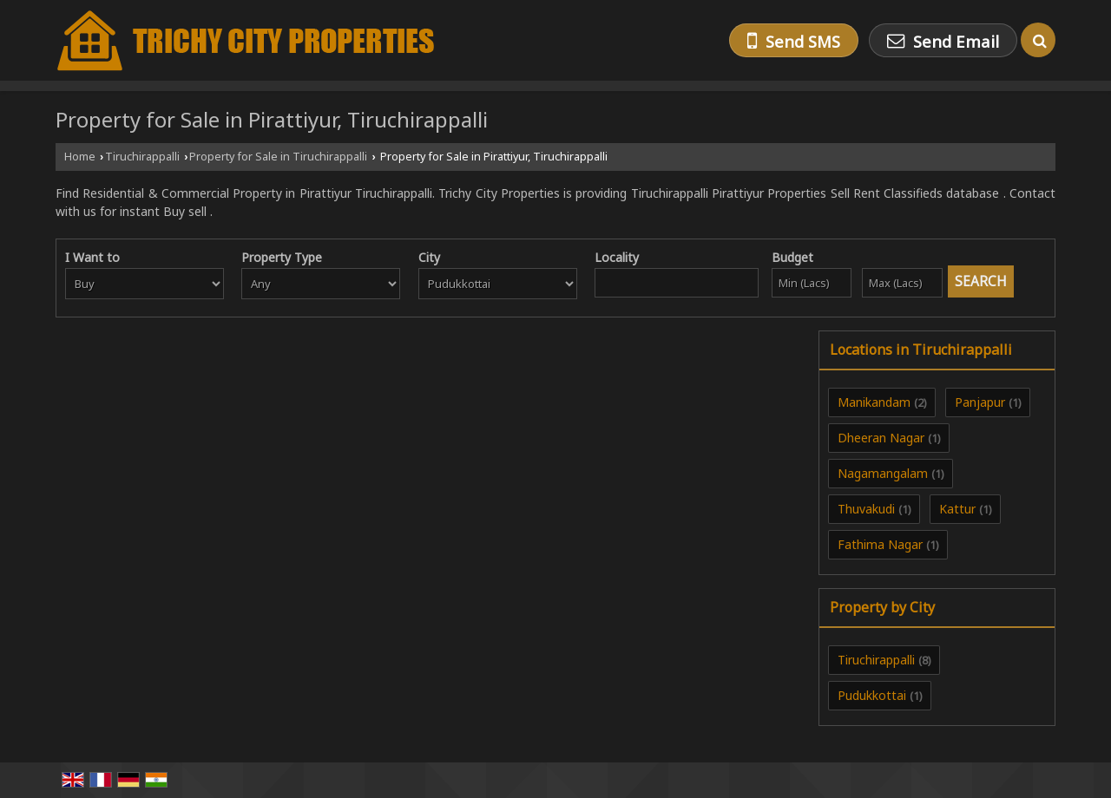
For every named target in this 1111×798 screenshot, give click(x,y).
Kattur (957, 508)
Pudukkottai (872, 695)
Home (79, 156)
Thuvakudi (866, 508)
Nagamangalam (883, 473)
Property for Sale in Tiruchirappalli (278, 156)
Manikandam (874, 402)
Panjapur (980, 402)
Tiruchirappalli (142, 156)
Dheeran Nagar (881, 437)
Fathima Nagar (880, 544)
